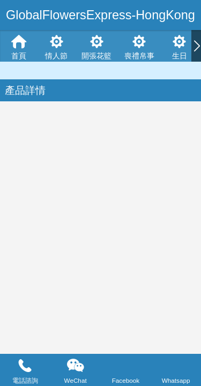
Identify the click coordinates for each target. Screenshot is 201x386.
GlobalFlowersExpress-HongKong (100, 15)
